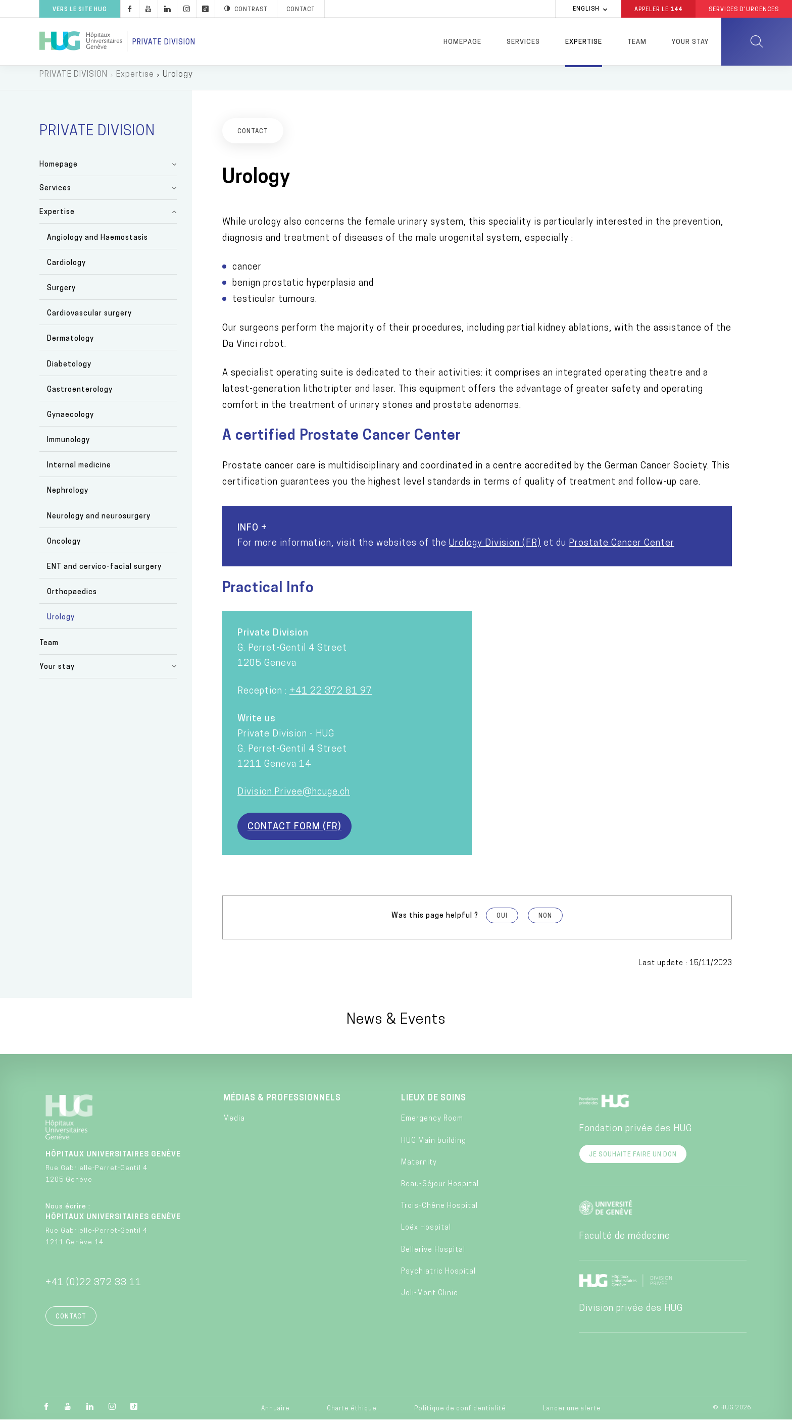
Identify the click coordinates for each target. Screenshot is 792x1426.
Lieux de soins (433, 1104)
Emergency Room (432, 1125)
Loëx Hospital (426, 1234)
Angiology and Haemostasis (97, 243)
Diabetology (69, 370)
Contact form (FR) (294, 832)
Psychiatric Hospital (438, 1278)
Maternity (419, 1169)
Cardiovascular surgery (89, 320)
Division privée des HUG (631, 1314)
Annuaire (275, 1415)
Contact (71, 1323)
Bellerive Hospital (433, 1255)
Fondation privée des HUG (635, 1135)
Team (637, 42)
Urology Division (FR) (495, 549)
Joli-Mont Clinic (429, 1299)
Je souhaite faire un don (633, 1161)
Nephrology (67, 497)
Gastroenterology (80, 396)
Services (523, 42)
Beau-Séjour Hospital (440, 1190)
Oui (502, 922)
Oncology (64, 548)
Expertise (583, 42)
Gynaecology (70, 421)
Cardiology (66, 269)
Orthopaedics (72, 598)
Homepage (462, 42)
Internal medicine (79, 472)
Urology (61, 623)
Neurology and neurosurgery (99, 522)
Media (234, 1125)
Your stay (690, 42)
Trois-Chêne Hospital (439, 1212)
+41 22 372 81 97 (330, 697)
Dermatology (70, 345)
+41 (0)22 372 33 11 (93, 1289)
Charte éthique (352, 1415)
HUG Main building (433, 1146)
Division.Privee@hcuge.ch (293, 798)
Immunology (68, 446)
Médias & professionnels (282, 1104)
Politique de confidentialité (460, 1415)
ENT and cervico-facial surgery (104, 573)
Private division (163, 42)
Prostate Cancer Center (621, 549)
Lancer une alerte (572, 1415)
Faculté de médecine (624, 1242)
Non (545, 922)
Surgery (61, 294)
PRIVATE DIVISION (73, 81)
